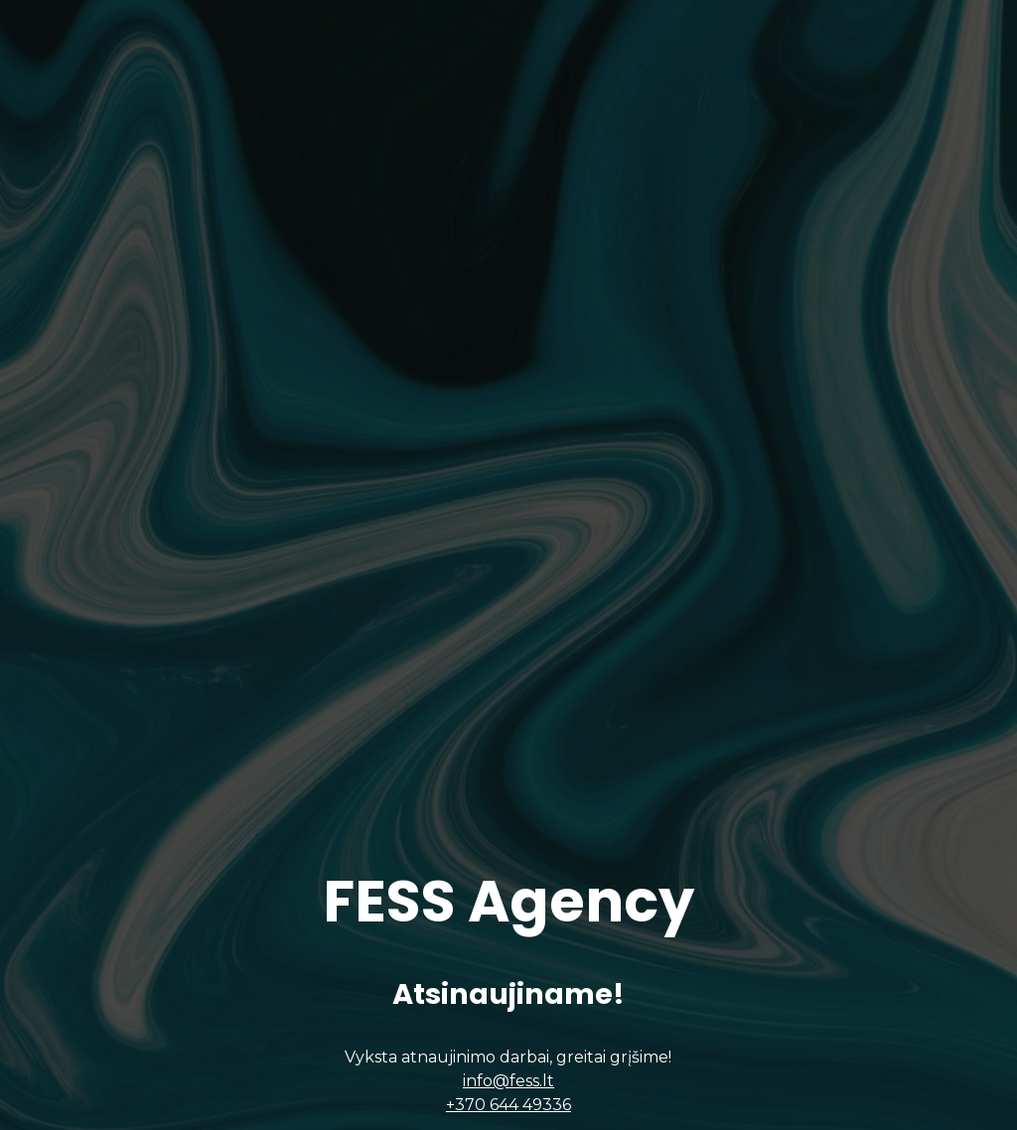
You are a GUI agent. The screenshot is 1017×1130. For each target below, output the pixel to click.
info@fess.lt (508, 1088)
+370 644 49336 (508, 1112)
